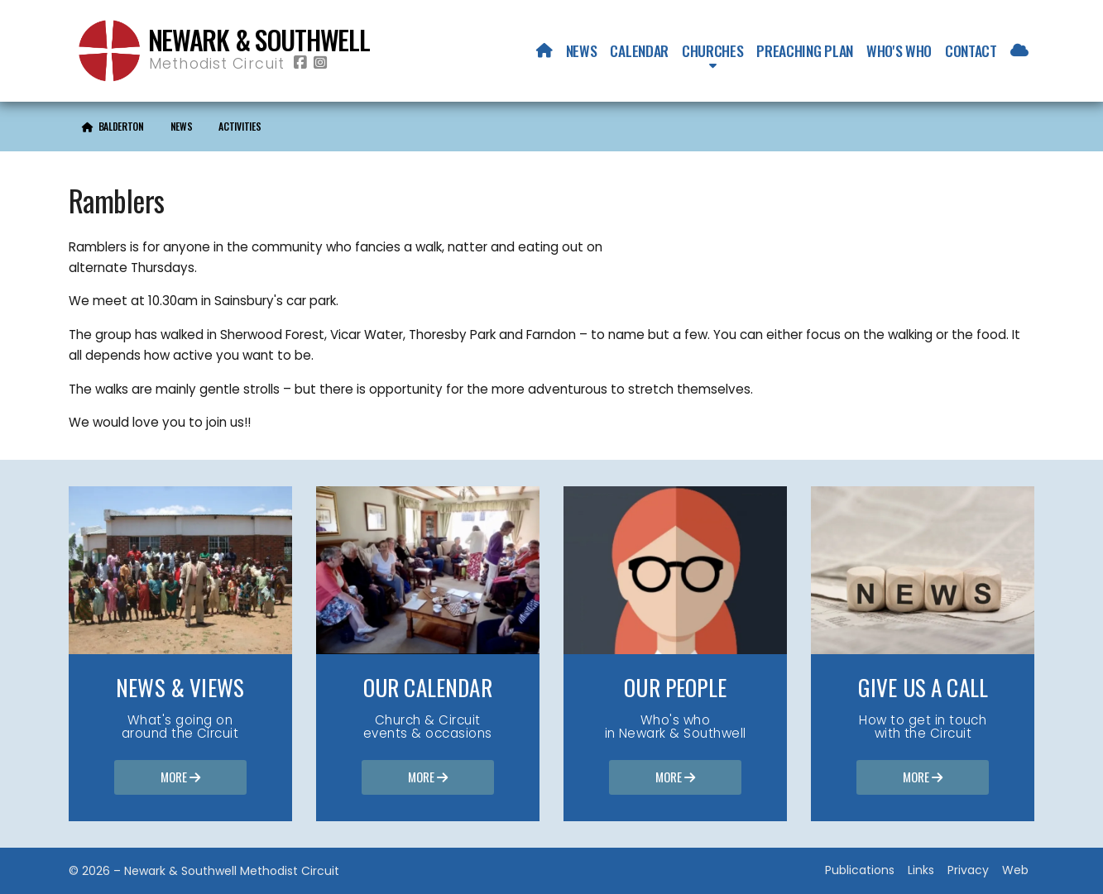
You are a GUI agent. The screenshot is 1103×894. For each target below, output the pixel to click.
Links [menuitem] (921, 870)
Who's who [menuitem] (899, 50)
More (180, 778)
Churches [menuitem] (712, 50)
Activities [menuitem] (239, 126)
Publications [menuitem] (859, 870)
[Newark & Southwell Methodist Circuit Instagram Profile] (320, 63)
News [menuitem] (581, 50)
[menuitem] (544, 50)
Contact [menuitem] (971, 50)
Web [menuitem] (1015, 870)
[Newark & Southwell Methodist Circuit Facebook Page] (300, 63)
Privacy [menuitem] (968, 870)
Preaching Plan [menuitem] (804, 50)
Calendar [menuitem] (639, 50)
